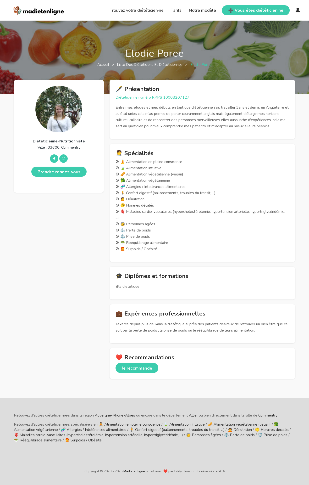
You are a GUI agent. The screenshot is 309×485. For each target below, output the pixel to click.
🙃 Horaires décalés (272, 429)
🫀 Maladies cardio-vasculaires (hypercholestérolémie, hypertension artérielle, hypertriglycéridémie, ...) (98, 435)
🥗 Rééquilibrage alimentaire (38, 440)
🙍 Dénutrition (240, 429)
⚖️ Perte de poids (239, 435)
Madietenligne (134, 471)
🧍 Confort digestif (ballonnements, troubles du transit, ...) (177, 429)
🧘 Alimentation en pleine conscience (129, 424)
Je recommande (137, 368)
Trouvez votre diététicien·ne (137, 10)
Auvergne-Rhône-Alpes (115, 415)
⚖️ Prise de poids (272, 435)
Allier (193, 415)
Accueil (103, 64)
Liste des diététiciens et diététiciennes (150, 64)
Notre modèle (202, 10)
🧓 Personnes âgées (203, 435)
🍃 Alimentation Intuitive (184, 424)
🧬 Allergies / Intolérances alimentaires (93, 429)
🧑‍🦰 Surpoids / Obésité (83, 440)
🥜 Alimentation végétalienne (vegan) (239, 424)
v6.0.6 (220, 471)
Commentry (267, 415)
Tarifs (176, 10)
